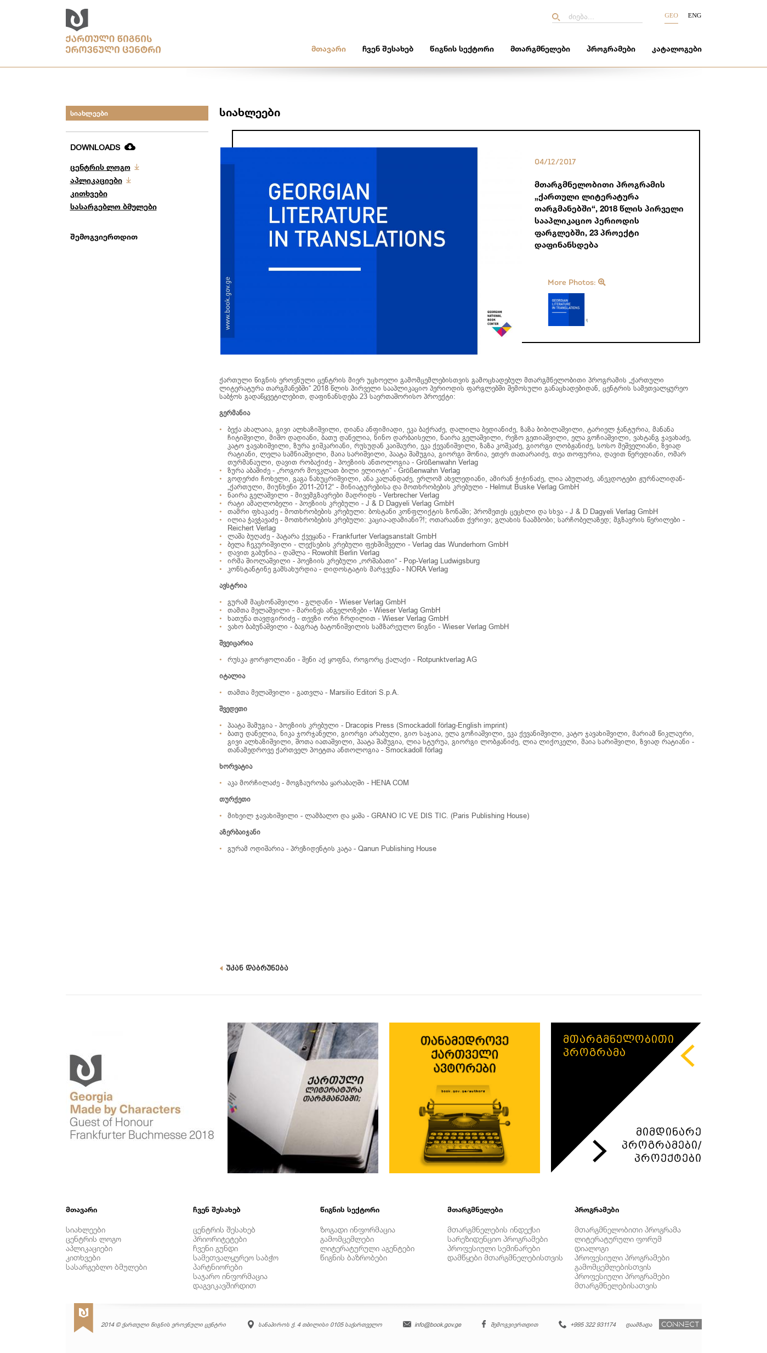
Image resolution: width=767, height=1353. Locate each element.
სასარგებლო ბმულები (113, 206)
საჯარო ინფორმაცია (230, 1276)
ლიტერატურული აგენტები (367, 1248)
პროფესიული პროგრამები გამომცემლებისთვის (622, 1262)
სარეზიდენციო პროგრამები (497, 1238)
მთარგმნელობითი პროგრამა (628, 1229)
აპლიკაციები (96, 180)
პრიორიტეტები (220, 1238)
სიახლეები (89, 113)
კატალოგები (677, 48)
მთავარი (328, 48)
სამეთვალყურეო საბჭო (236, 1257)
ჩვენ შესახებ (387, 48)
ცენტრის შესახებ (224, 1229)
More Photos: (577, 282)
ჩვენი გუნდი (215, 1248)
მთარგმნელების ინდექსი (493, 1229)
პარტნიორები (217, 1266)
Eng (695, 15)
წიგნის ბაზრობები (353, 1257)
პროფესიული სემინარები (493, 1248)
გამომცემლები (347, 1238)
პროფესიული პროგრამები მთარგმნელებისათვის (622, 1280)
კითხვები (88, 193)
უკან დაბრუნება (253, 968)
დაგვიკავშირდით (224, 1285)
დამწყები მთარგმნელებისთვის (505, 1257)
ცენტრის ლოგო (100, 167)
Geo (671, 15)
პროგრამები (611, 48)
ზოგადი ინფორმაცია (357, 1229)
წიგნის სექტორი (462, 48)
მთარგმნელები (540, 48)
